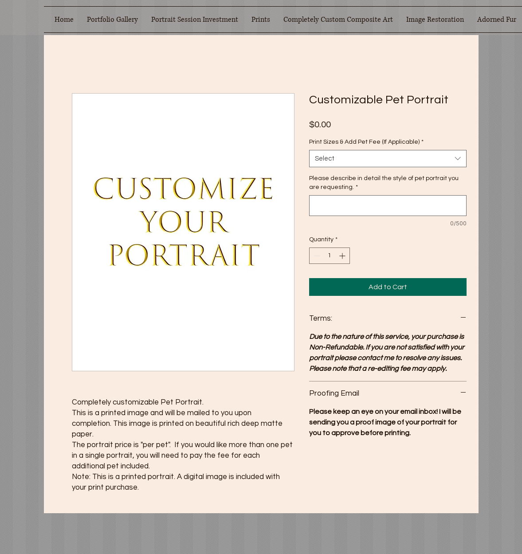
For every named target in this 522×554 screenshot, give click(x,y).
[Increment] (343, 255)
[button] (112, 19)
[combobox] (388, 158)
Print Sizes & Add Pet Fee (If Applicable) (366, 142)
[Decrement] (316, 255)
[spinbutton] (330, 255)
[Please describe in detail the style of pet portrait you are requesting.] (388, 205)
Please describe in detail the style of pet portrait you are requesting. (384, 182)
